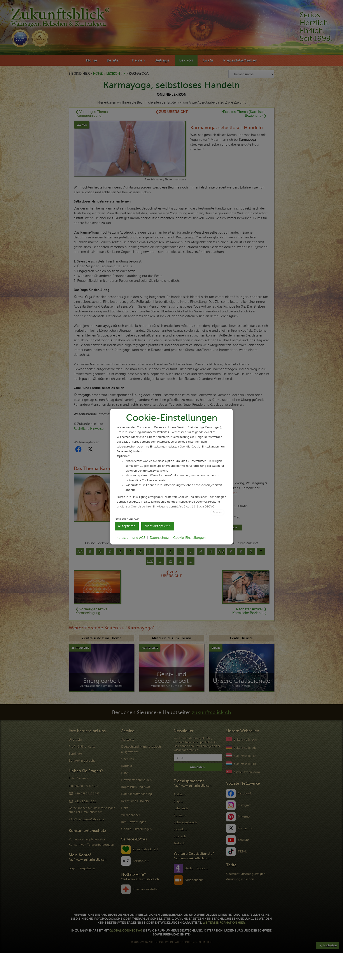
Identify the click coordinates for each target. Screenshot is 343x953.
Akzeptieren (126, 526)
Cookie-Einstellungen (189, 537)
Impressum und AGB (130, 537)
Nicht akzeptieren (158, 526)
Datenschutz (159, 537)
